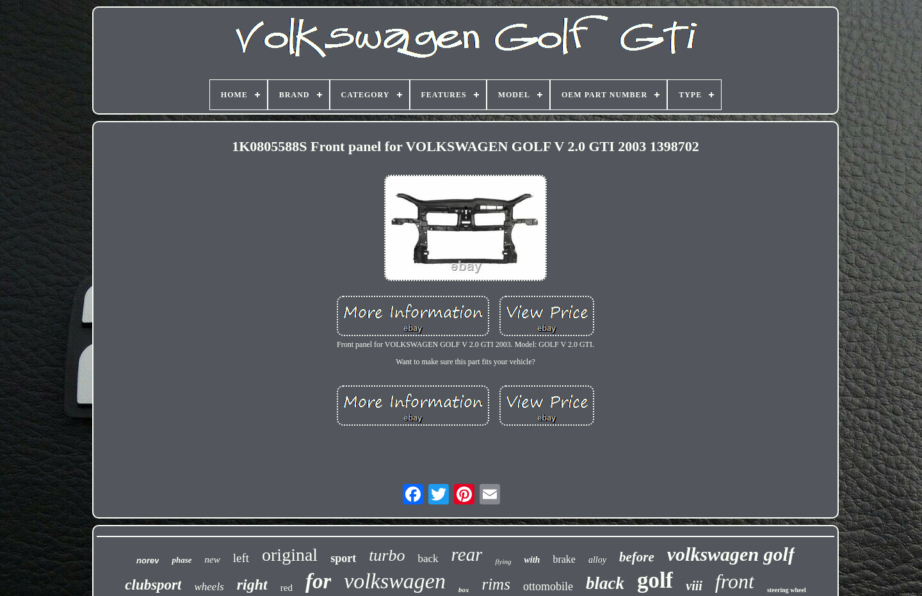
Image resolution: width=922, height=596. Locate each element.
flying (503, 561)
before (636, 557)
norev (147, 560)
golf (655, 580)
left (241, 558)
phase (181, 560)
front (734, 581)
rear (467, 554)
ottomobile (548, 586)
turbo (387, 555)
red (286, 588)
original (290, 555)
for (318, 581)
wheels (208, 587)
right (252, 584)
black (605, 583)
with (532, 560)
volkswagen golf (731, 554)
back (427, 558)
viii (694, 586)
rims (495, 584)
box (463, 589)
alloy (597, 560)
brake (564, 559)
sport (343, 558)
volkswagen (395, 581)
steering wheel (786, 589)
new (212, 559)
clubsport (153, 585)
